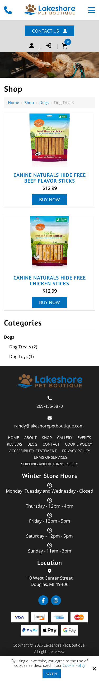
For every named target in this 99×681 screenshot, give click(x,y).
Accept (52, 674)
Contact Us (49, 31)
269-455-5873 (49, 406)
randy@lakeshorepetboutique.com (49, 426)
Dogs (44, 102)
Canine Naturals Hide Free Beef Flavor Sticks (49, 178)
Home (13, 102)
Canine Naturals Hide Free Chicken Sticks (49, 280)
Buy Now (49, 200)
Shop (29, 102)
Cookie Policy (74, 665)
